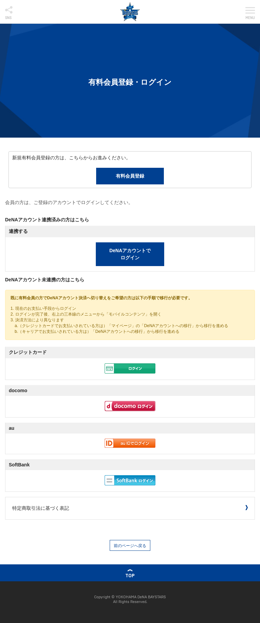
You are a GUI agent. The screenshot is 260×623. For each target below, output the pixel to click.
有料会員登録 (130, 176)
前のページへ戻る (130, 545)
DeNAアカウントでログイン (130, 254)
